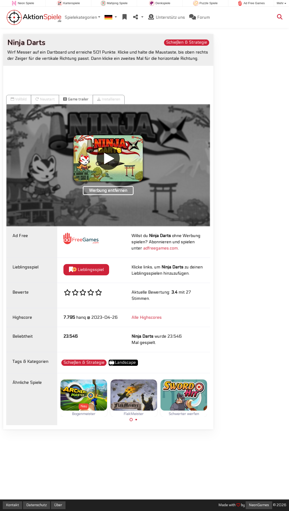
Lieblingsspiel (86, 269)
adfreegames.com (160, 248)
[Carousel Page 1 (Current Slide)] (131, 419)
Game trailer (76, 99)
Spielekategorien (81, 17)
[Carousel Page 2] (136, 419)
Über (58, 505)
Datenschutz (36, 505)
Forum (199, 17)
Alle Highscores (146, 317)
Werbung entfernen (108, 190)
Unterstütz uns (166, 17)
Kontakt (12, 505)
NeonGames (259, 505)
